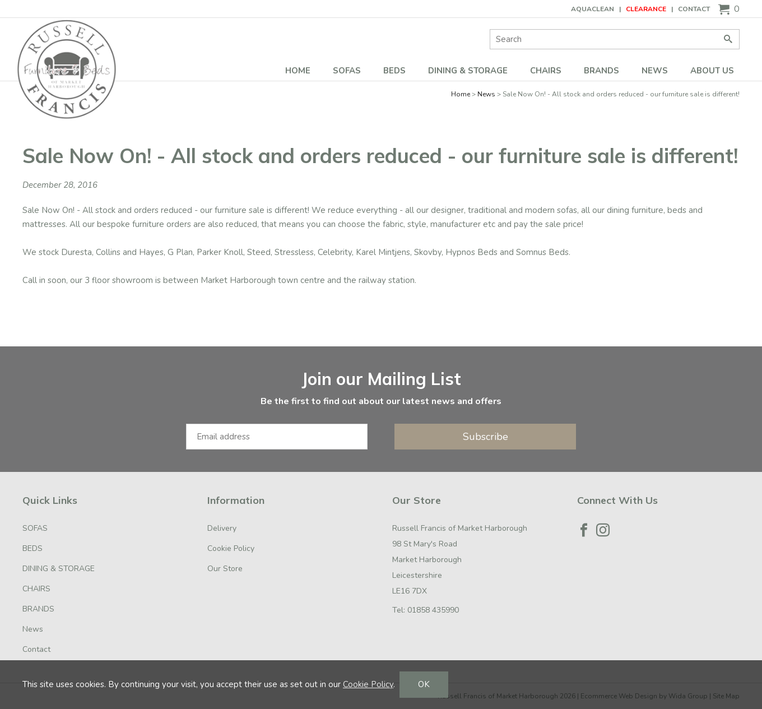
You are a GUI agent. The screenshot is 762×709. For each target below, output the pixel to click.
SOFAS (347, 70)
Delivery (221, 528)
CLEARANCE (646, 8)
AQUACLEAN (592, 8)
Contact (694, 8)
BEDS (394, 70)
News (655, 70)
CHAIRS (545, 70)
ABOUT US (712, 70)
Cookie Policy (230, 548)
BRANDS (601, 70)
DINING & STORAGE (468, 70)
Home (297, 70)
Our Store (225, 568)
